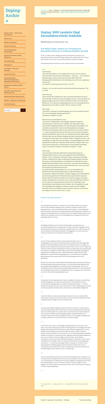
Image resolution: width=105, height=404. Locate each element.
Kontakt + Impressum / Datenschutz (15, 100)
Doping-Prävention (10, 74)
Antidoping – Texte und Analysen (11, 69)
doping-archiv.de (58, 384)
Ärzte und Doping (9, 61)
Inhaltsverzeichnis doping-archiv (14, 96)
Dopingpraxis (8, 65)
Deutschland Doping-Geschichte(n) (10, 50)
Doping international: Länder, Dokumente (13, 56)
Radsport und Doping (10, 42)
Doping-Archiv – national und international (13, 33)
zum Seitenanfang (9, 104)
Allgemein (57, 10)
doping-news (8, 38)
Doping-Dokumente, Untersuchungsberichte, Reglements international (12, 79)
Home (50, 10)
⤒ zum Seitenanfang (85, 400)
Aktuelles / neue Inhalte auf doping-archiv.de (12, 91)
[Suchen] (23, 110)
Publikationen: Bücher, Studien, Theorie (13, 86)
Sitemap (66, 400)
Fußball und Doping (10, 46)
